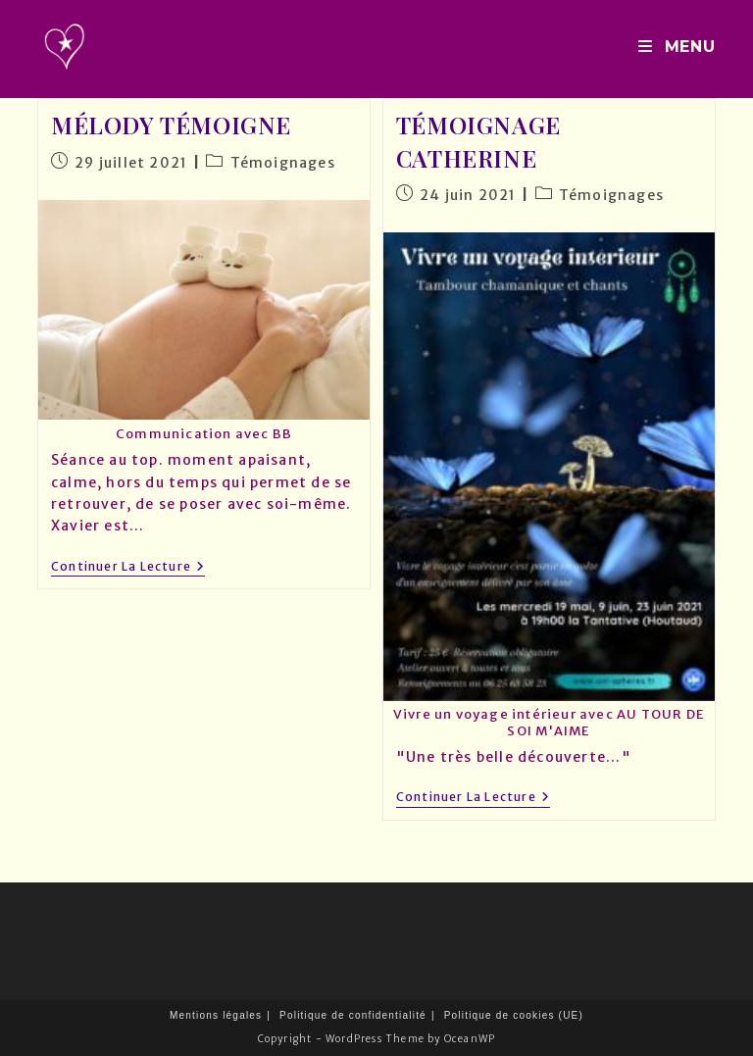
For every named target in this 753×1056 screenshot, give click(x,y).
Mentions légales (216, 1015)
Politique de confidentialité (353, 1015)
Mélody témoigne (171, 124)
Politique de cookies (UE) (513, 1015)
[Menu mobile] (676, 46)
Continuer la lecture (128, 568)
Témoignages (282, 163)
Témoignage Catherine (478, 141)
